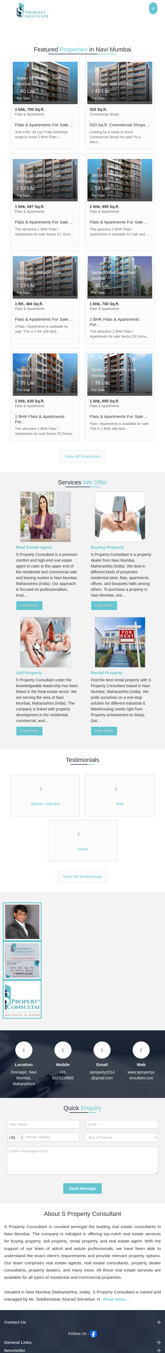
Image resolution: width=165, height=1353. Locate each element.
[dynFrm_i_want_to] (121, 1137)
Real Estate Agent (34, 547)
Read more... (116, 1299)
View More (29, 605)
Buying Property (107, 547)
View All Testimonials (82, 876)
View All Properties (82, 456)
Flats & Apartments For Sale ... (44, 124)
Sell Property (29, 672)
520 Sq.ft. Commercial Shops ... (120, 124)
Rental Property (107, 672)
